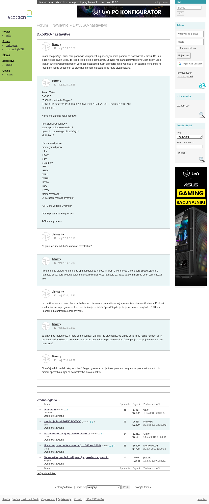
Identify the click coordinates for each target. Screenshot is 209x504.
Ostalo (6, 70)
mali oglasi (11, 45)
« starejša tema (63, 487)
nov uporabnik (184, 72)
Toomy (56, 44)
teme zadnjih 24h (15, 49)
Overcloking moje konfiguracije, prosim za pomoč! (76, 457)
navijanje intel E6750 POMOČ (62, 421)
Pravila (6, 499)
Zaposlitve (8, 61)
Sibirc (146, 433)
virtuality (58, 234)
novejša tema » (143, 487)
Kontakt (78, 499)
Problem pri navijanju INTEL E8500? (67, 433)
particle (147, 457)
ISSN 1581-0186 (95, 499)
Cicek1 (47, 436)
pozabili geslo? (185, 76)
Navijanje (50, 409)
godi (46, 424)
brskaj (9, 64)
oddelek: (99, 487)
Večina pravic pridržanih (26, 499)
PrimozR (148, 421)
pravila (9, 74)
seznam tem (183, 105)
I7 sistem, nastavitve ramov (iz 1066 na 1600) (72, 445)
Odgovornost (48, 499)
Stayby (47, 460)
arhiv (8, 35)
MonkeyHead (150, 445)
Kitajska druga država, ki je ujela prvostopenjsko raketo (78, 2)
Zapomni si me (186, 48)
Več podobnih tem (46, 473)
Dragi (46, 448)
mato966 (48, 412)
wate (145, 409)
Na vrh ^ (201, 499)
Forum (6, 41)
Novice (6, 31)
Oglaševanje (64, 499)
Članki (6, 55)
